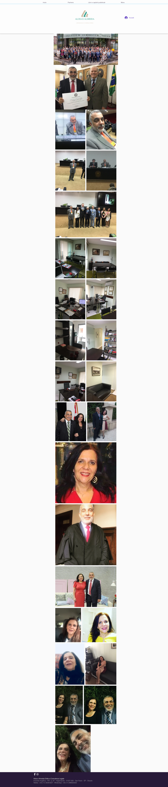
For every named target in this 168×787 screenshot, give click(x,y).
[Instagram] (37, 774)
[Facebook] (34, 774)
